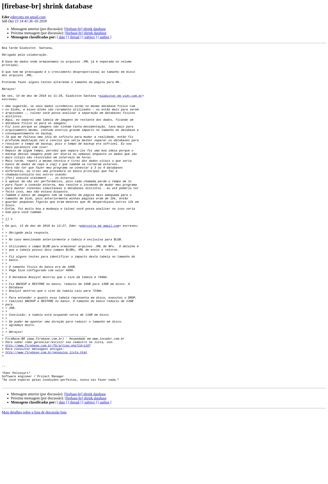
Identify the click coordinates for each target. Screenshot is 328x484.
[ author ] (104, 37)
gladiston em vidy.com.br (121, 106)
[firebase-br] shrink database (85, 29)
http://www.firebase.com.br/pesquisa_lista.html (46, 414)
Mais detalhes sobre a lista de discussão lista (34, 480)
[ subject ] (89, 37)
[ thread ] (75, 37)
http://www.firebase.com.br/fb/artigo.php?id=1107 (48, 405)
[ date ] (62, 37)
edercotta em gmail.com (28, 17)
